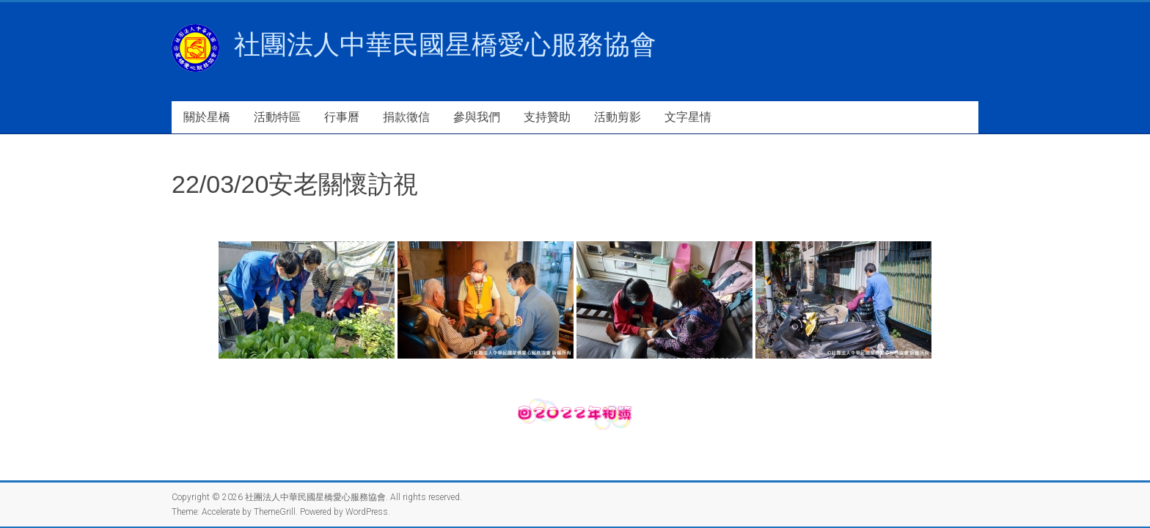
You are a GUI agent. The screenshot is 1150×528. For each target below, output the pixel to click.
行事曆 (341, 117)
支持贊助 (547, 117)
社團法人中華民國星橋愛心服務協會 (445, 44)
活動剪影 (617, 117)
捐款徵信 (406, 117)
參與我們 (476, 117)
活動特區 (277, 117)
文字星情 (687, 117)
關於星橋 (206, 117)
